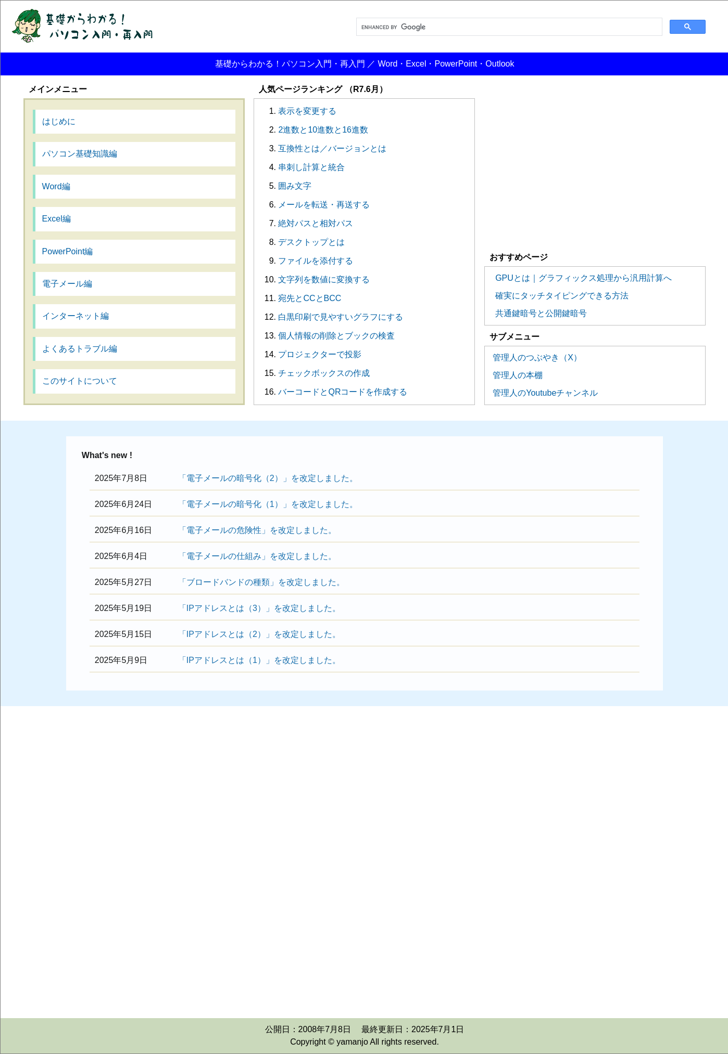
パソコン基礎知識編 (79, 153)
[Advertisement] (595, 170)
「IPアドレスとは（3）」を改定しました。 (259, 608)
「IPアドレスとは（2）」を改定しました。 (259, 634)
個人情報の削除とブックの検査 (336, 335)
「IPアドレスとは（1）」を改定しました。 (259, 660)
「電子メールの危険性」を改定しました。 (257, 530)
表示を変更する (307, 111)
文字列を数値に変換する (324, 279)
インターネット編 (75, 315)
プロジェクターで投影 (319, 354)
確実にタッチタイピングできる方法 (562, 295)
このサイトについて (79, 380)
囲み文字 (294, 185)
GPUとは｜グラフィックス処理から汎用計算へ (583, 278)
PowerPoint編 (67, 251)
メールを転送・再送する (324, 204)
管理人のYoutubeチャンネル (545, 392)
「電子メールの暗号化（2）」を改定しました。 (268, 478)
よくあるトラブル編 (79, 348)
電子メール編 (67, 283)
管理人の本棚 (518, 375)
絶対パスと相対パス (315, 223)
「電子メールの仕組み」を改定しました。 (257, 556)
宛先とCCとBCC (309, 298)
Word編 (56, 186)
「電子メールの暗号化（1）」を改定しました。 (268, 504)
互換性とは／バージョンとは (332, 148)
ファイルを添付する (315, 260)
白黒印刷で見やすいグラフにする (340, 317)
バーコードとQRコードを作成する (342, 391)
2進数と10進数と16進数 (323, 129)
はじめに (59, 121)
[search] (508, 27)
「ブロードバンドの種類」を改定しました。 (261, 582)
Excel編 (56, 218)
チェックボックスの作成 (324, 373)
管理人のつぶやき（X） (537, 357)
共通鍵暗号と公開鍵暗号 (541, 313)
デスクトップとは (311, 242)
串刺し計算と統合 (311, 167)
